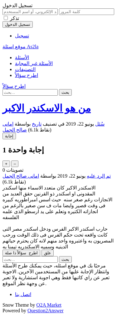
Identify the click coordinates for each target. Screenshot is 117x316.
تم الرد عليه (99, 176)
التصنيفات (25, 69)
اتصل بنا (23, 294)
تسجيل (22, 35)
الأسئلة (22, 57)
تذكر (14, 18)
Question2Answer (45, 310)
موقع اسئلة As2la (20, 46)
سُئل (100, 124)
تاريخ (36, 124)
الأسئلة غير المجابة (34, 63)
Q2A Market (49, 305)
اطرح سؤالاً (26, 75)
